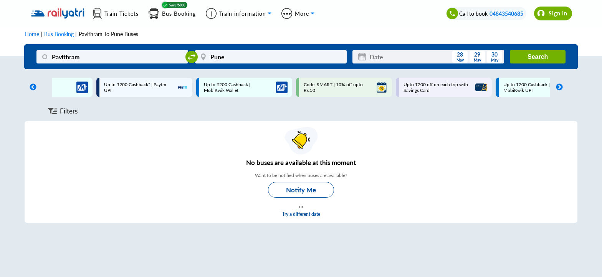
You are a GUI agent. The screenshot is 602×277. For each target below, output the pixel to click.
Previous (31, 87)
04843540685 (506, 13)
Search (538, 56)
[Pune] (271, 56)
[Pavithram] (112, 56)
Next (557, 87)
